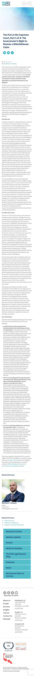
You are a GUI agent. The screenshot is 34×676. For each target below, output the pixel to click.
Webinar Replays (14, 548)
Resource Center (14, 531)
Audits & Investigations (13, 466)
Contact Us (7, 616)
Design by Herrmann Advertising (11, 671)
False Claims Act (9, 521)
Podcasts (10, 562)
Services (6, 607)
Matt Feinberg (14, 460)
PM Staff (6, 619)
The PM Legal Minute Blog (16, 555)
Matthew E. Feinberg (10, 64)
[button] (4, 52)
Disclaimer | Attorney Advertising (20, 668)
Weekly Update (13, 537)
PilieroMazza (13, 464)
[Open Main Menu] (24, 3)
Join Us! (6, 613)
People (6, 603)
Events (9, 542)
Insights (6, 610)
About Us (6, 600)
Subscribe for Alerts (11, 595)
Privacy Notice (7, 668)
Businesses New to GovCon (15, 574)
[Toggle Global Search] (29, 3)
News (8, 567)
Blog (3, 62)
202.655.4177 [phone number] (5, 507)
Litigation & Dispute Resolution (14, 525)
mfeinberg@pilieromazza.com (10, 508)
